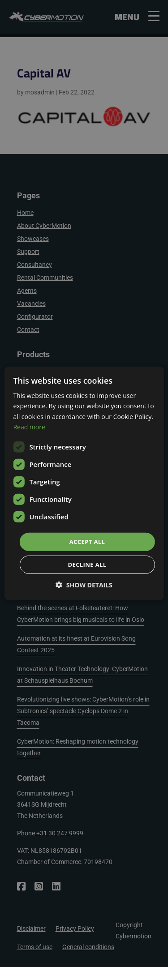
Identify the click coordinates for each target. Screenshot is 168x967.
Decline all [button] (87, 565)
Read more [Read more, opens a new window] (29, 426)
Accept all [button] (87, 542)
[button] (84, 585)
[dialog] (84, 483)
